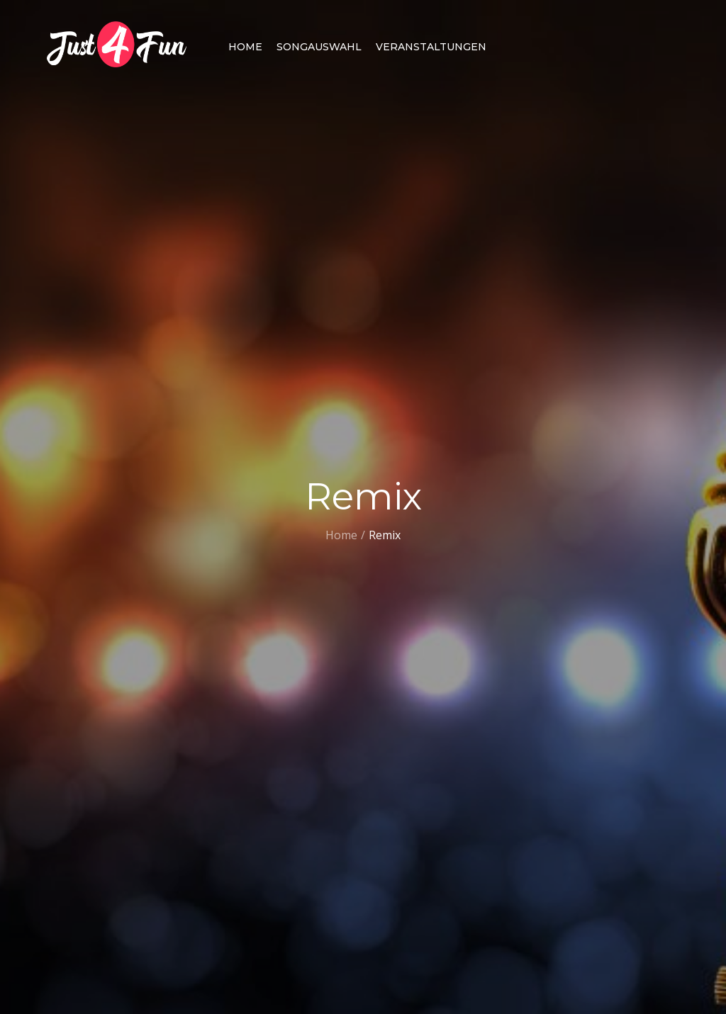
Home (245, 46)
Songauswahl (319, 46)
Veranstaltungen (431, 46)
